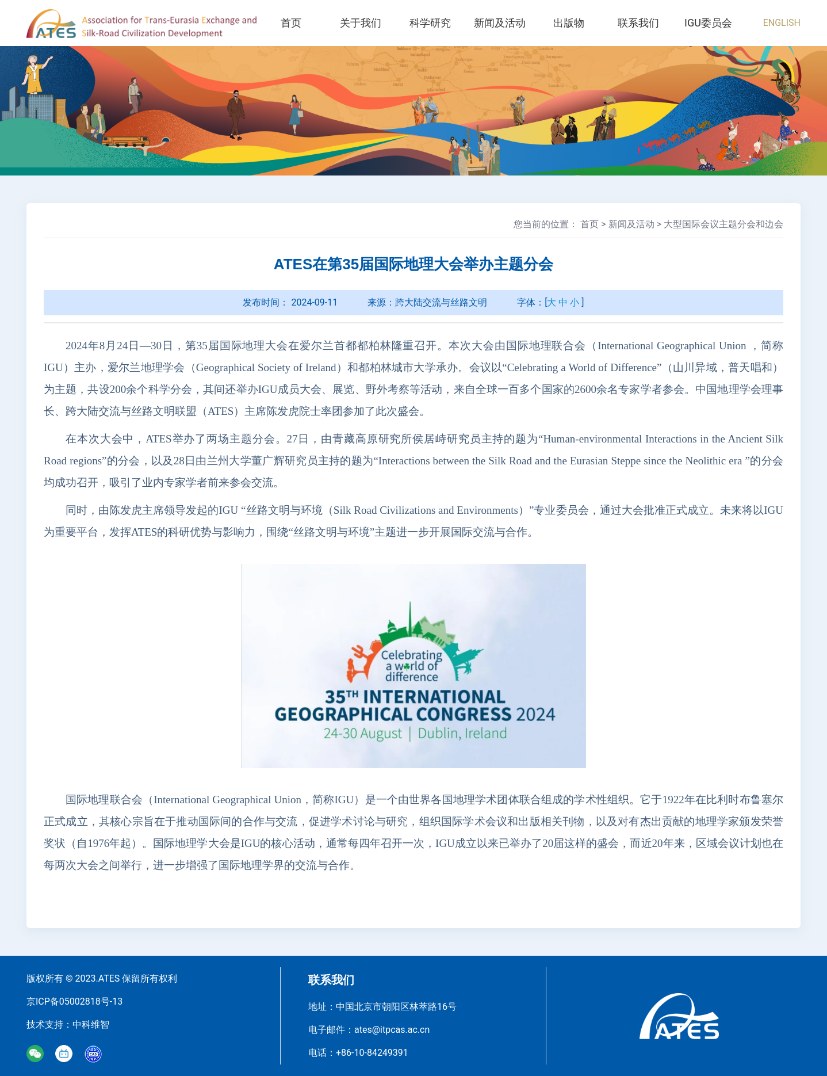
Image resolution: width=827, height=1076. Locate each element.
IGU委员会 (708, 23)
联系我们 (639, 23)
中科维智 (90, 1024)
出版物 (569, 23)
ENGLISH (782, 22)
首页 (291, 23)
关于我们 (360, 23)
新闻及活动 (500, 23)
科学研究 (430, 23)
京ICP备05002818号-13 (74, 1001)
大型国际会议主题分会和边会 (723, 224)
